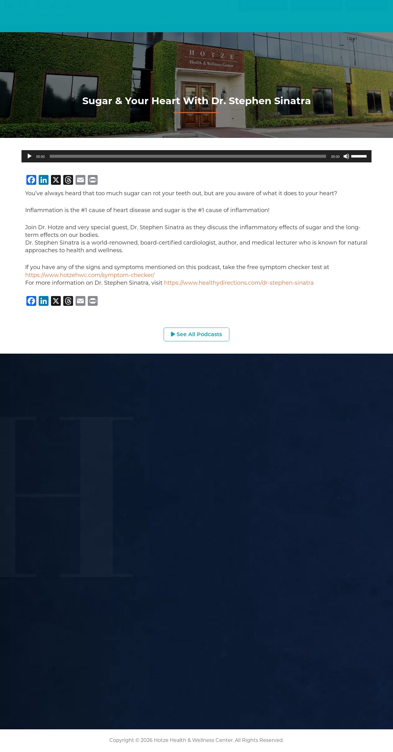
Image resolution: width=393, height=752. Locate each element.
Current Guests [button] (260, 10)
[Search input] (201, 10)
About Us (343, 24)
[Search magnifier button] (228, 10)
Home (162, 24)
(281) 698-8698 (366, 10)
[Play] (29, 156)
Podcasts (279, 24)
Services (236, 24)
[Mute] (346, 156)
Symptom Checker (196, 24)
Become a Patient (317, 10)
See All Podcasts (197, 334)
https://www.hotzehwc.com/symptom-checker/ (89, 275)
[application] (196, 156)
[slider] (188, 156)
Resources (309, 24)
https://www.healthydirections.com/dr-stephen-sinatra (239, 282)
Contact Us (374, 24)
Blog (258, 24)
